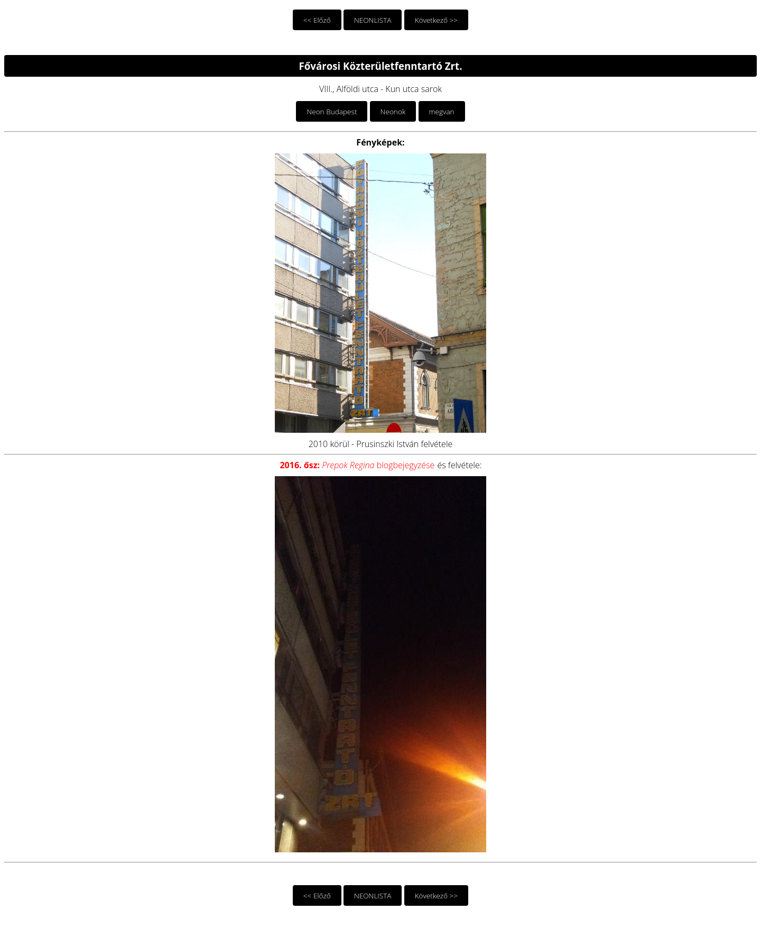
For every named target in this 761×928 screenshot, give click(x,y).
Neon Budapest (332, 111)
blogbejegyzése (357, 465)
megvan (441, 111)
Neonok (393, 111)
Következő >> (436, 20)
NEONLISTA (373, 20)
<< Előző (317, 20)
